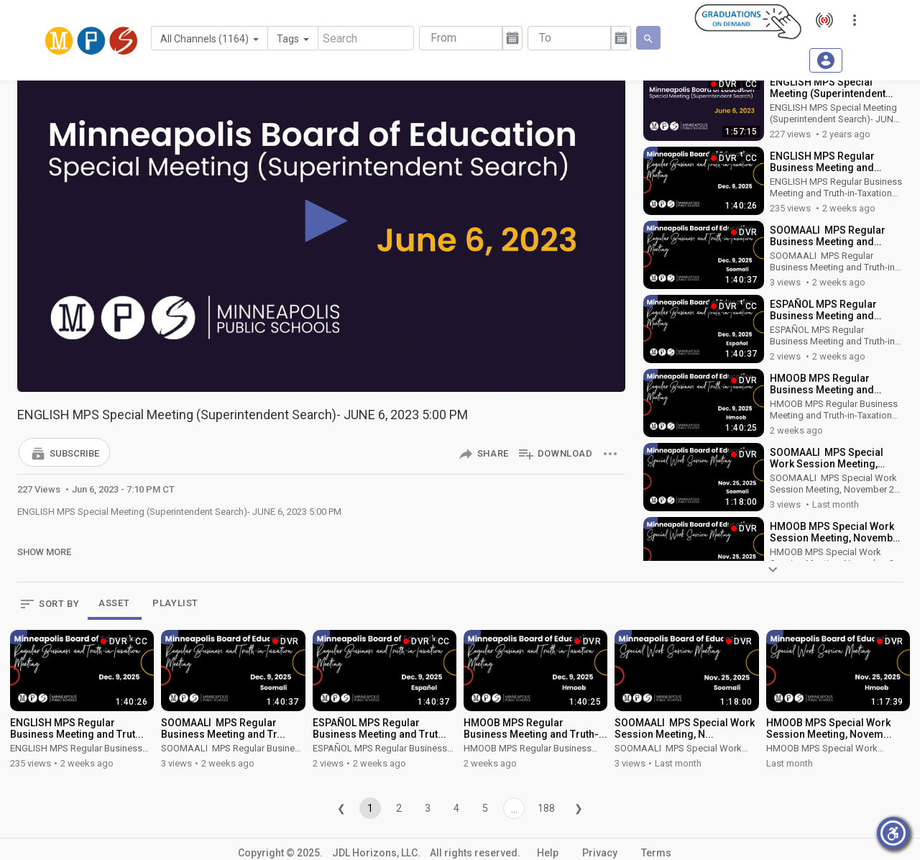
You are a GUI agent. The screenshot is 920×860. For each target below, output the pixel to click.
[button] (64, 452)
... (514, 809)
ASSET (113, 603)
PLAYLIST (175, 603)
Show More (44, 551)
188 (546, 808)
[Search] (366, 38)
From (443, 38)
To (545, 38)
